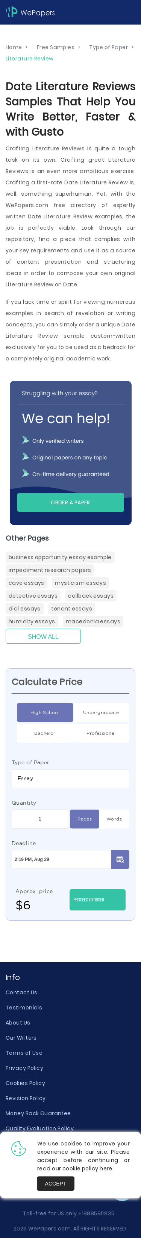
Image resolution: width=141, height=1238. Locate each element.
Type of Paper (31, 762)
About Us (18, 1022)
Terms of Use (24, 1053)
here (106, 1168)
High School (38, 712)
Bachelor (36, 733)
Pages (81, 819)
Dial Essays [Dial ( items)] (25, 608)
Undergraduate (96, 712)
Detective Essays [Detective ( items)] (33, 596)
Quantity (24, 803)
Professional (94, 733)
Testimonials (24, 1007)
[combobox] (70, 778)
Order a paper (70, 502)
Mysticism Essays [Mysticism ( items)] (80, 583)
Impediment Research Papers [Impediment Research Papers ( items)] (50, 570)
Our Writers (21, 1038)
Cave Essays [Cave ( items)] (26, 583)
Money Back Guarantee (38, 1113)
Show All (43, 637)
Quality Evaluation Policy (40, 1128)
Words (110, 819)
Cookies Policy (25, 1083)
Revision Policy (26, 1098)
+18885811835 (96, 1213)
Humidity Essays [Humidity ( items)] (32, 621)
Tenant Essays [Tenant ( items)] (71, 608)
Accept (56, 1184)
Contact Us (21, 992)
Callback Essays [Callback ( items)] (91, 596)
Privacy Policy (24, 1068)
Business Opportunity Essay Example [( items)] (60, 557)
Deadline (24, 843)
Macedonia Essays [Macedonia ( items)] (93, 621)
